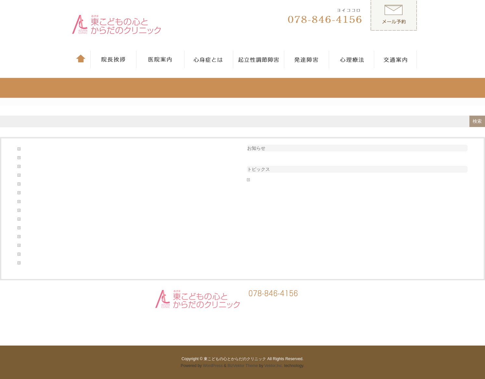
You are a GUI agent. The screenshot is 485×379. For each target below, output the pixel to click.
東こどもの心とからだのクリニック (235, 359)
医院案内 (30, 193)
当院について (34, 201)
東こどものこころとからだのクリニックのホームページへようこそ (80, 228)
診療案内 (30, 245)
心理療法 (30, 210)
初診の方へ (32, 184)
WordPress (213, 365)
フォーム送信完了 (38, 158)
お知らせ (256, 148)
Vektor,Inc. (273, 365)
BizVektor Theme (242, 365)
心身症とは (32, 219)
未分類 (257, 180)
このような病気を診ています (47, 149)
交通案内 (30, 175)
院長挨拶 (30, 263)
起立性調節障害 (36, 254)
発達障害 (30, 236)
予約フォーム (34, 166)
